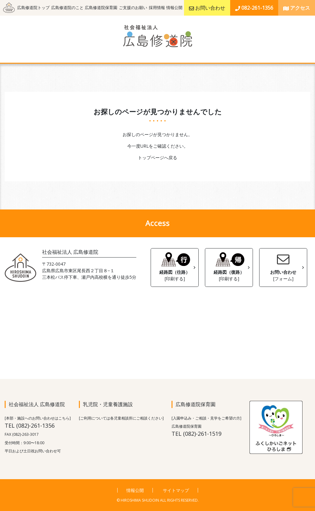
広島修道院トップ (33, 7)
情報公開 (174, 7)
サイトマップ (176, 490)
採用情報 (157, 7)
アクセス (296, 7)
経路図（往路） (174, 266)
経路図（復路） (229, 266)
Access (157, 223)
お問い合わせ (207, 7)
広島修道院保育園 (101, 7)
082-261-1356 (254, 7)
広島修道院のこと (67, 7)
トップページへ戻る (157, 157)
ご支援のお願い (133, 7)
